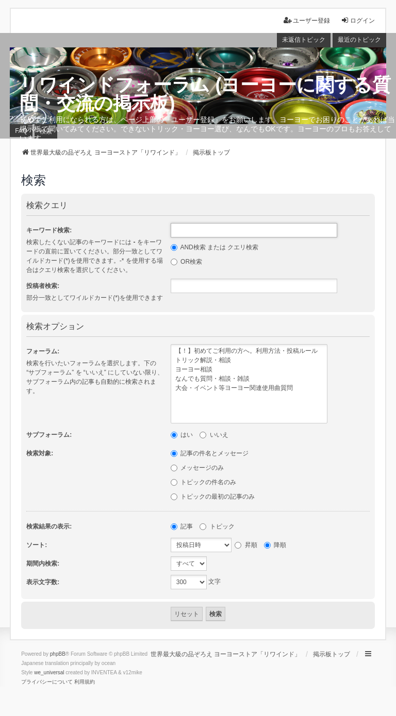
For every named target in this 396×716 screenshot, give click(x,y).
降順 (275, 545)
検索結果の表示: (49, 526)
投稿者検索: (42, 285)
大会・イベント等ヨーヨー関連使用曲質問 (249, 388)
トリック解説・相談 (249, 360)
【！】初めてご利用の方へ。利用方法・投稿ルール (249, 351)
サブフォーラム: (49, 434)
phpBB (57, 654)
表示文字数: (42, 582)
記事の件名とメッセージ (210, 453)
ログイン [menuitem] (358, 20)
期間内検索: (42, 563)
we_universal (49, 672)
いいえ (214, 434)
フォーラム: (42, 351)
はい (182, 434)
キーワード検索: (49, 230)
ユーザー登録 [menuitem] (307, 20)
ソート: (36, 545)
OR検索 (186, 261)
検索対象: (39, 453)
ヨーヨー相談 (249, 369)
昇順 (246, 545)
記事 (182, 526)
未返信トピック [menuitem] (303, 39)
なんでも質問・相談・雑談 (249, 379)
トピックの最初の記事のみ (213, 496)
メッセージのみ (197, 467)
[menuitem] (47, 682)
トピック (217, 526)
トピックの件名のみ (203, 482)
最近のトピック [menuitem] (359, 39)
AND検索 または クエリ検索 (215, 247)
